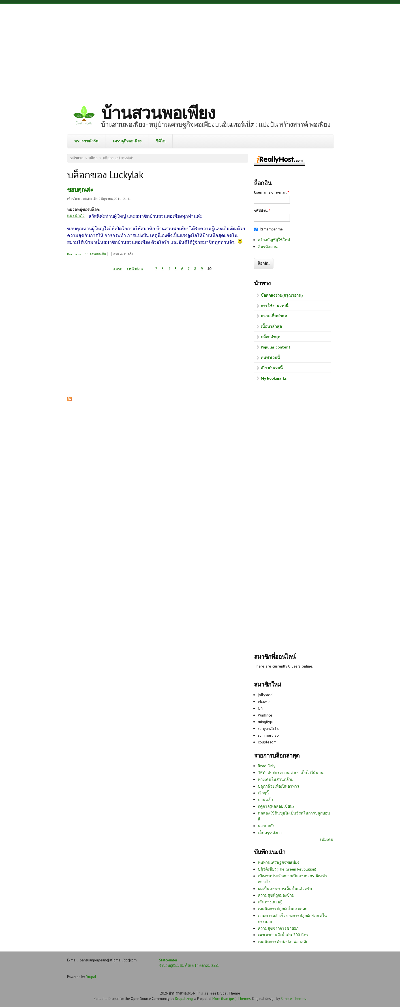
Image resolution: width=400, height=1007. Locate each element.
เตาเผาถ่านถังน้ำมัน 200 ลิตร (283, 934)
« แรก (117, 268)
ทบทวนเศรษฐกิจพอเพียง (278, 862)
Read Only (266, 765)
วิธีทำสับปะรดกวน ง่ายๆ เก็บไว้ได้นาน (291, 772)
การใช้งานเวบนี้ (274, 305)
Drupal (91, 976)
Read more (74, 254)
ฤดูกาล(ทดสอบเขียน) (276, 806)
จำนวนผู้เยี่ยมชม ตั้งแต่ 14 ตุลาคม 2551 (189, 965)
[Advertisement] (200, 49)
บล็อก (93, 158)
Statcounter (168, 960)
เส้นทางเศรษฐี (270, 902)
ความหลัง (266, 825)
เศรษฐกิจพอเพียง (127, 141)
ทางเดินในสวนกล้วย (275, 779)
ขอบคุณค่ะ (80, 189)
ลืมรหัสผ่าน (268, 246)
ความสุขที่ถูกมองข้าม (276, 895)
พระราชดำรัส (86, 141)
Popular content (275, 347)
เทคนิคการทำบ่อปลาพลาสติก (283, 941)
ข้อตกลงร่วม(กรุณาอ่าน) (282, 295)
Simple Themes (293, 998)
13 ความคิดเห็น (95, 254)
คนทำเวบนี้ (270, 357)
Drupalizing (184, 998)
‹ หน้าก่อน (135, 268)
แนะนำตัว (76, 215)
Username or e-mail (271, 192)
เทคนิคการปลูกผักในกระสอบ (282, 908)
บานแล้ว (265, 799)
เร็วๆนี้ (263, 793)
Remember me (271, 229)
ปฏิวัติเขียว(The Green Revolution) (287, 869)
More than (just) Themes (231, 998)
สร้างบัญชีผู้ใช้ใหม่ (274, 239)
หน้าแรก (77, 158)
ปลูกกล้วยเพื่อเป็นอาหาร (278, 786)
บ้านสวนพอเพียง (158, 113)
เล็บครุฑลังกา (270, 832)
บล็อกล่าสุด (270, 336)
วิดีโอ (160, 141)
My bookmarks (274, 378)
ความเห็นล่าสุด (274, 315)
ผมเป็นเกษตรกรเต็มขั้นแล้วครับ (285, 888)
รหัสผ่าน (262, 210)
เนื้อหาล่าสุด (271, 326)
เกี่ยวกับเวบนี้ (272, 367)
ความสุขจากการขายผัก (278, 928)
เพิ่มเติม (326, 839)
